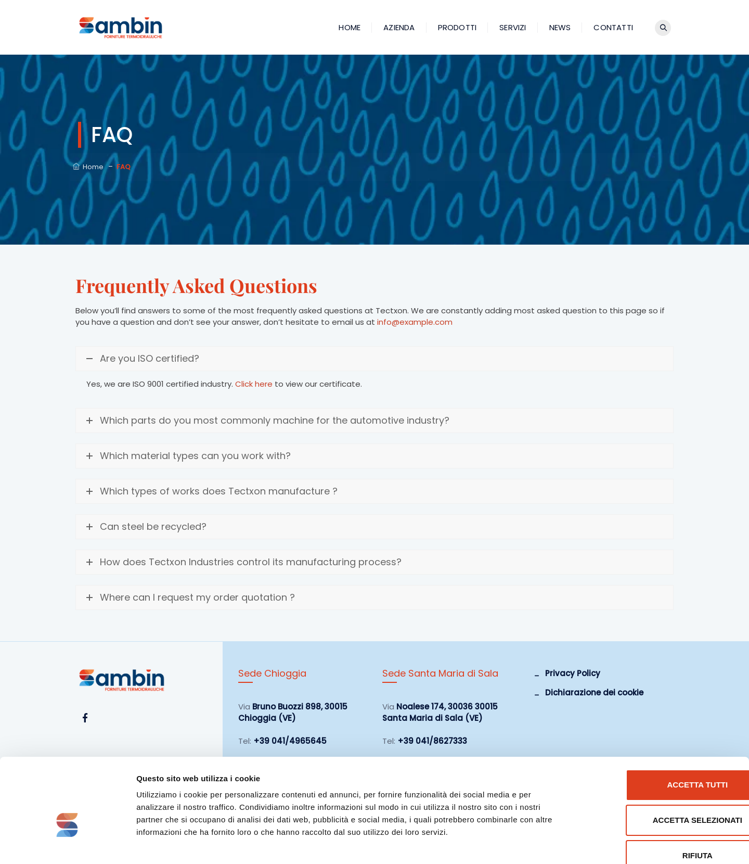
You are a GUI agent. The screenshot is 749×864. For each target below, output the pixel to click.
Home (355, 27)
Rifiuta (662, 795)
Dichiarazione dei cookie (594, 692)
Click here (254, 383)
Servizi (518, 27)
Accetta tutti (662, 724)
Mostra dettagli (547, 843)
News (565, 27)
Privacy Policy (572, 673)
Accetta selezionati (662, 759)
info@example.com (415, 321)
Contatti (618, 27)
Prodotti (462, 27)
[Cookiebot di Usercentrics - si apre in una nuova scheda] (67, 844)
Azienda (404, 27)
